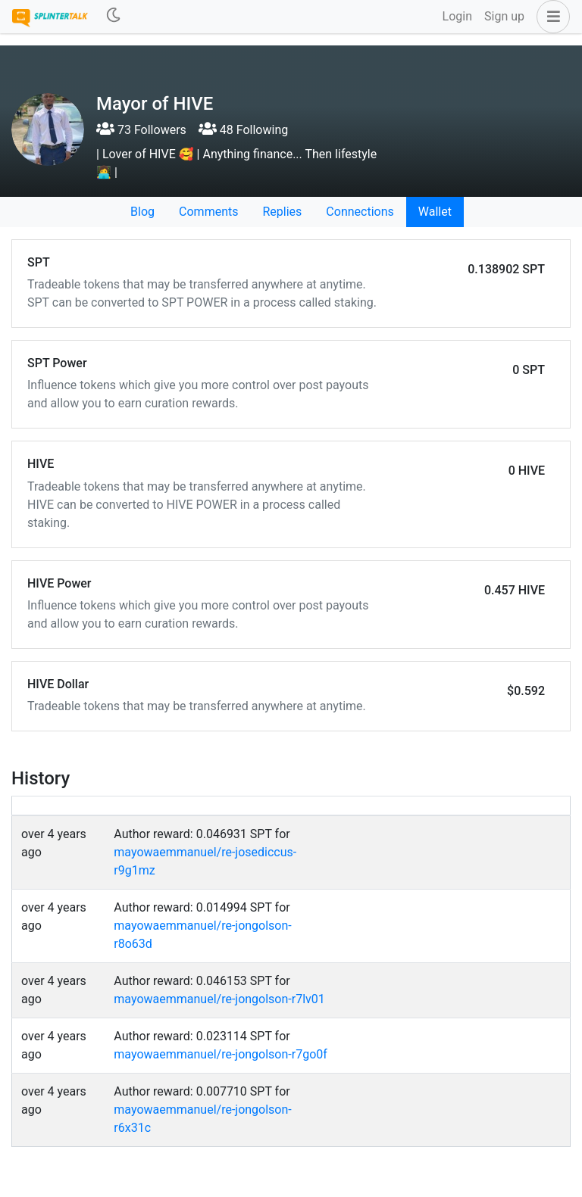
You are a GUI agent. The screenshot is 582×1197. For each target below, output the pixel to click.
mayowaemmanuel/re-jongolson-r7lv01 (219, 999)
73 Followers (141, 130)
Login (457, 16)
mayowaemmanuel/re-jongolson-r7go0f (220, 1054)
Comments (208, 211)
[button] (550, 16)
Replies (282, 211)
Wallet (435, 211)
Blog (142, 211)
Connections (359, 211)
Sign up (504, 16)
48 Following (243, 130)
